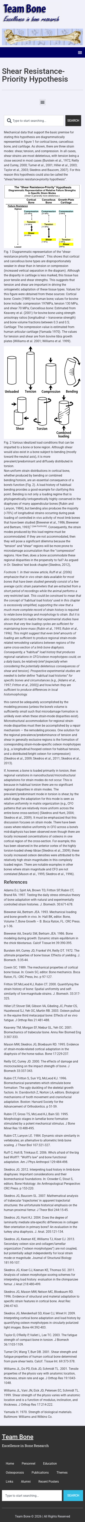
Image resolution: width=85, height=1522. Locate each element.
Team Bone (17, 1437)
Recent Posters (48, 1481)
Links (9, 1481)
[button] (80, 52)
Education (50, 1463)
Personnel (28, 1463)
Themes (62, 1472)
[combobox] (34, 120)
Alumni (26, 1481)
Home (10, 1463)
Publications (40, 1472)
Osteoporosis (15, 1472)
